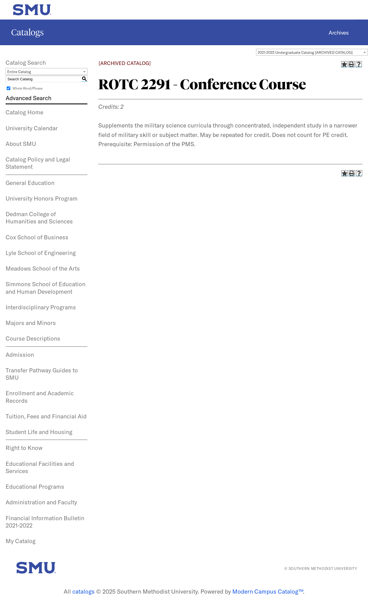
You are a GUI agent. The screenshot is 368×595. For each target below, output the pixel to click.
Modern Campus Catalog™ (267, 591)
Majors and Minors (31, 322)
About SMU (21, 143)
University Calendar (32, 128)
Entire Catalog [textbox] (19, 71)
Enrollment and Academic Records (40, 396)
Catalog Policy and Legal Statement (38, 163)
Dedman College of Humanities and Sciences (39, 217)
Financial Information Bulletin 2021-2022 (45, 521)
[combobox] (312, 52)
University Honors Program (42, 198)
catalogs (83, 591)
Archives (338, 32)
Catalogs (27, 32)
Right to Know (24, 447)
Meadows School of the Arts (43, 268)
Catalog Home (24, 112)
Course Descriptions (33, 338)
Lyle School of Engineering (41, 252)
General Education (30, 182)
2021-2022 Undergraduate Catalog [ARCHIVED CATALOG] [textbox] (305, 52)
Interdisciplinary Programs (41, 307)
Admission (20, 354)
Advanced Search (28, 98)
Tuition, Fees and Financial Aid (46, 416)
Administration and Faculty (41, 502)
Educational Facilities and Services (40, 467)
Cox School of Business (37, 237)
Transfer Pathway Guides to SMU (42, 374)
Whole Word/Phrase (27, 88)
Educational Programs (35, 486)
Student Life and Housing (39, 431)
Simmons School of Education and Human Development (45, 287)
